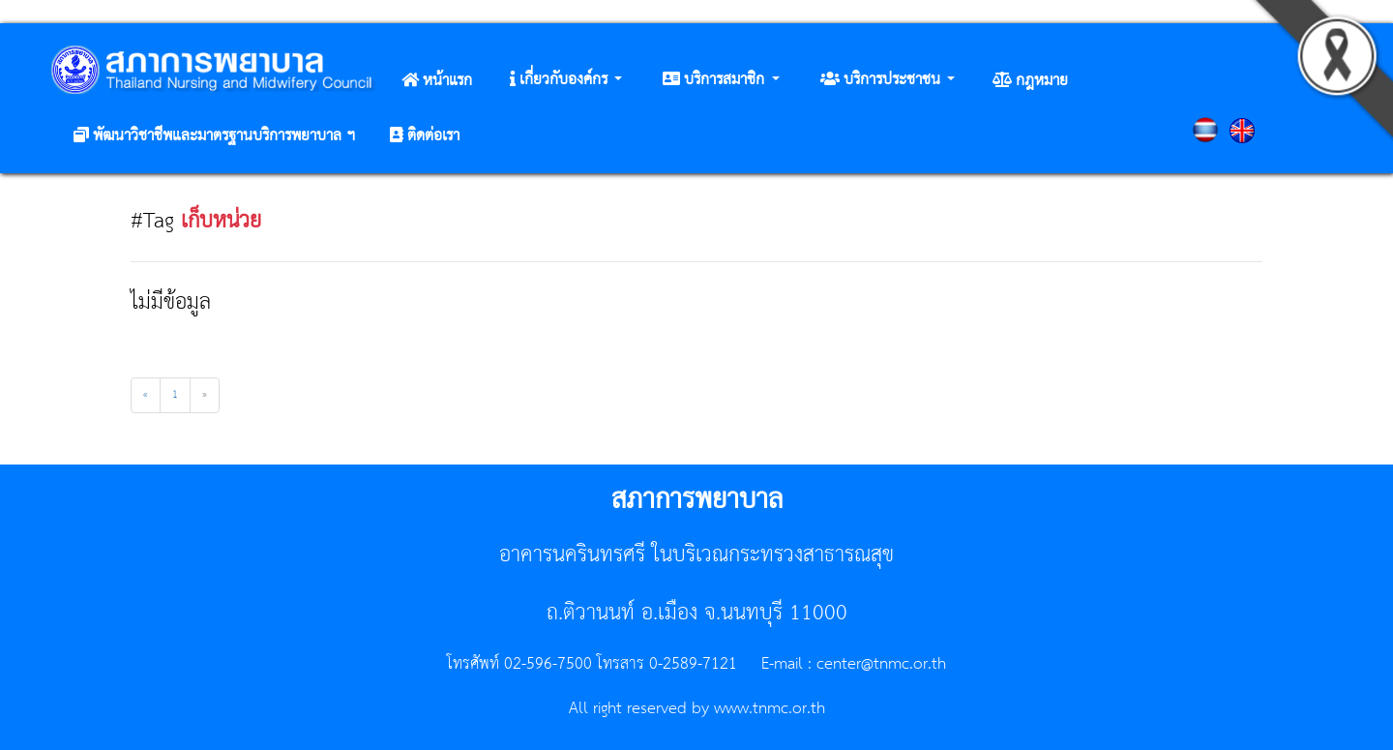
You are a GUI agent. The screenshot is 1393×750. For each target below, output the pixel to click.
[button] (565, 80)
